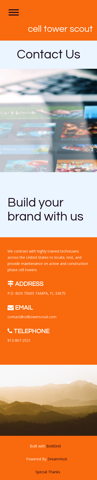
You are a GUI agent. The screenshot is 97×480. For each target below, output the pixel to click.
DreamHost (57, 458)
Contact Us (48, 54)
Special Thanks (47, 471)
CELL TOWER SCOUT (60, 29)
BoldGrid (53, 446)
